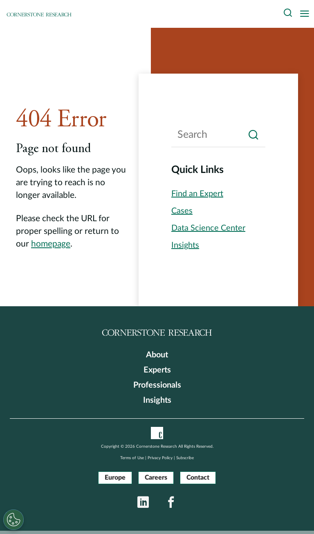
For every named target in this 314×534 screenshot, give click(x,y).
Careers (156, 477)
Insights (157, 400)
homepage (50, 244)
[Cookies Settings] (13, 519)
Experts (157, 370)
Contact (197, 477)
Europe (115, 477)
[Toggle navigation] (306, 14)
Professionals (157, 385)
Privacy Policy (160, 458)
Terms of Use (132, 458)
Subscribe (185, 458)
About (157, 355)
